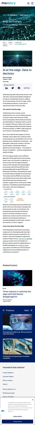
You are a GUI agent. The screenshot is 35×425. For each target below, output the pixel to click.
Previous (8, 310)
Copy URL (27, 88)
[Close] (33, 400)
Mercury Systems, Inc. (9, 389)
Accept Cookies (17, 421)
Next (28, 310)
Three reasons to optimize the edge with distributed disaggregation (17, 294)
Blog (10, 44)
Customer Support (8, 376)
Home (4, 42)
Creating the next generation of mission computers (17, 349)
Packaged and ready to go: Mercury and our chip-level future (17, 324)
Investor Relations (8, 372)
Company (10, 42)
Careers (5, 384)
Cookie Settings (17, 416)
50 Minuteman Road (8, 393)
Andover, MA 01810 (8, 397)
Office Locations (8, 380)
